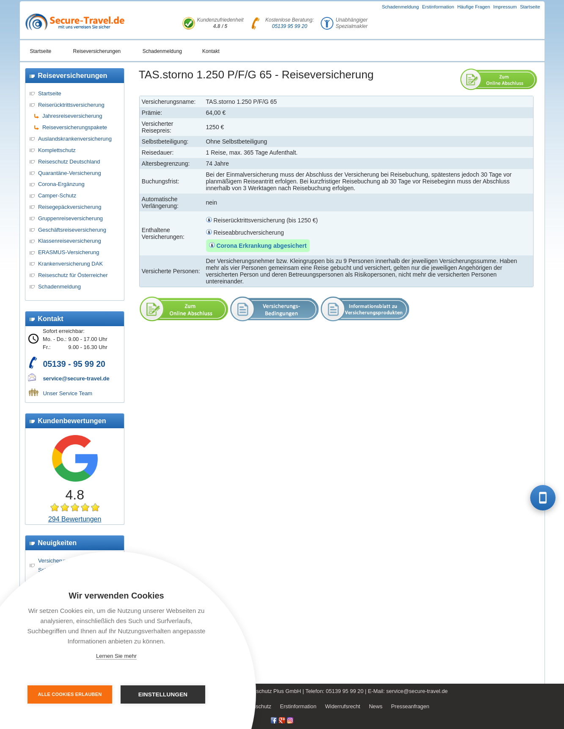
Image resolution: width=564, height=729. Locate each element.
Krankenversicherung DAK (70, 264)
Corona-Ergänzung (61, 184)
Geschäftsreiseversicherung (72, 230)
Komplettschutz (57, 150)
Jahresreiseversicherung (72, 116)
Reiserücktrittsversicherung (71, 105)
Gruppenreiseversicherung (70, 218)
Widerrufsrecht (342, 706)
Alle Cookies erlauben (70, 694)
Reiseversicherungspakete (74, 127)
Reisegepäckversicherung (70, 207)
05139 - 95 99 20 (74, 364)
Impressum (505, 6)
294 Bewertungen (74, 519)
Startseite (530, 6)
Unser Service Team (67, 393)
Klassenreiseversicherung (69, 241)
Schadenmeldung (400, 6)
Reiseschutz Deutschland (69, 161)
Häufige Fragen (473, 6)
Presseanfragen (410, 706)
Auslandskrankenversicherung (75, 139)
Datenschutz (256, 706)
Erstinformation (438, 6)
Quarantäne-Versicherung (69, 173)
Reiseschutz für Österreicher (73, 275)
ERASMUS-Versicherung (68, 252)
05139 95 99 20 (289, 26)
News (375, 706)
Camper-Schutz (57, 195)
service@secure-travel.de (76, 378)
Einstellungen (163, 694)
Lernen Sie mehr (116, 656)
